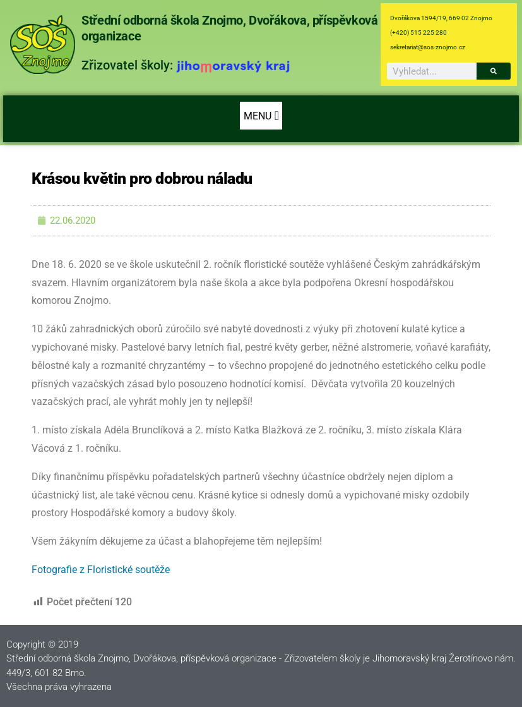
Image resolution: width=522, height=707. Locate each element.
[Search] (494, 71)
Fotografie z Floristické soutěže (101, 570)
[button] (261, 116)
